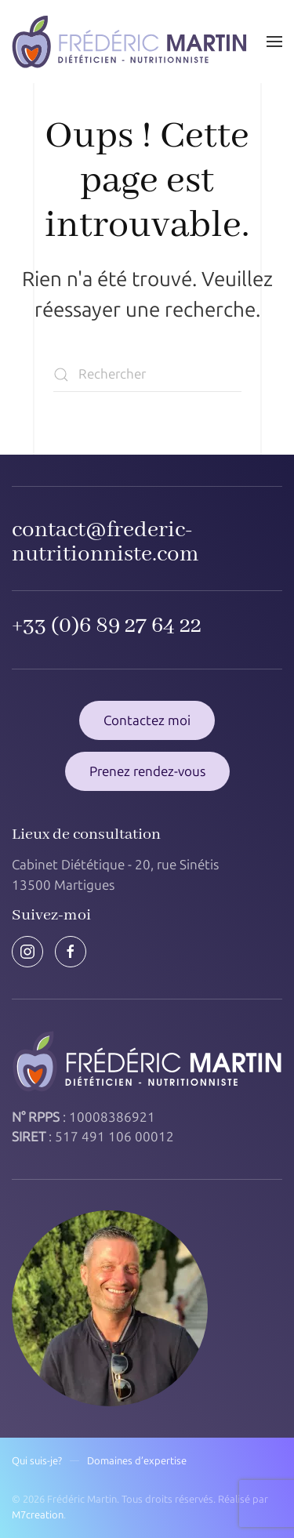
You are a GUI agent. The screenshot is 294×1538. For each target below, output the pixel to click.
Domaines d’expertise (137, 1461)
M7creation (38, 1515)
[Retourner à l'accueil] (129, 41)
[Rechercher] (147, 374)
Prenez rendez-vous (147, 771)
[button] (274, 41)
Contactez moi (147, 720)
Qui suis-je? (37, 1461)
